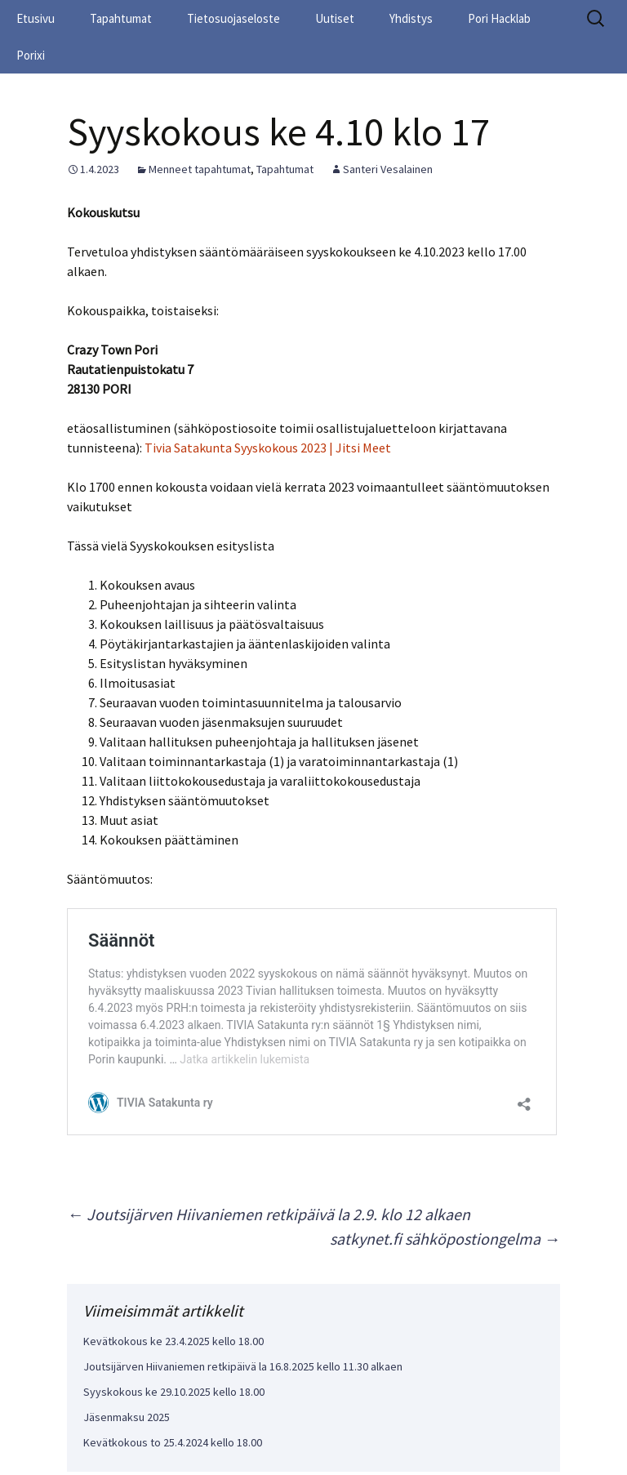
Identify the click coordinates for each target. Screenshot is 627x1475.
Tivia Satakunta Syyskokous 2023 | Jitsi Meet (268, 447)
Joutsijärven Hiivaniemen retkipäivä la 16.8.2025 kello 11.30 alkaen (242, 1366)
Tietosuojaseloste (233, 18)
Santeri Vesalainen (388, 169)
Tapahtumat (121, 18)
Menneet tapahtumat (200, 169)
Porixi (30, 55)
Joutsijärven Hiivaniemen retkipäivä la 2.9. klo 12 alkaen (268, 1214)
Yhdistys (411, 18)
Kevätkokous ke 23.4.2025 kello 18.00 (173, 1341)
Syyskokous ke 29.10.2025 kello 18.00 (174, 1391)
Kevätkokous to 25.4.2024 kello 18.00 (172, 1442)
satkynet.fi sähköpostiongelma (445, 1238)
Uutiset (334, 18)
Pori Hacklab (499, 18)
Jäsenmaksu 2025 (126, 1417)
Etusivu (35, 18)
